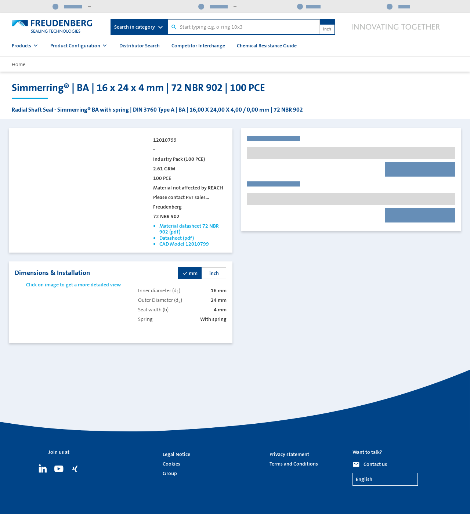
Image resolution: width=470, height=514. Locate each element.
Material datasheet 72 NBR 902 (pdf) (189, 228)
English (364, 479)
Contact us (375, 464)
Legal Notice (176, 454)
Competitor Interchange (198, 45)
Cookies (171, 463)
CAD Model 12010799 (184, 243)
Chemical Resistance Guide (267, 45)
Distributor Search (139, 45)
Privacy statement (289, 454)
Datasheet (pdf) (176, 238)
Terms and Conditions (294, 463)
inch (327, 29)
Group (170, 473)
